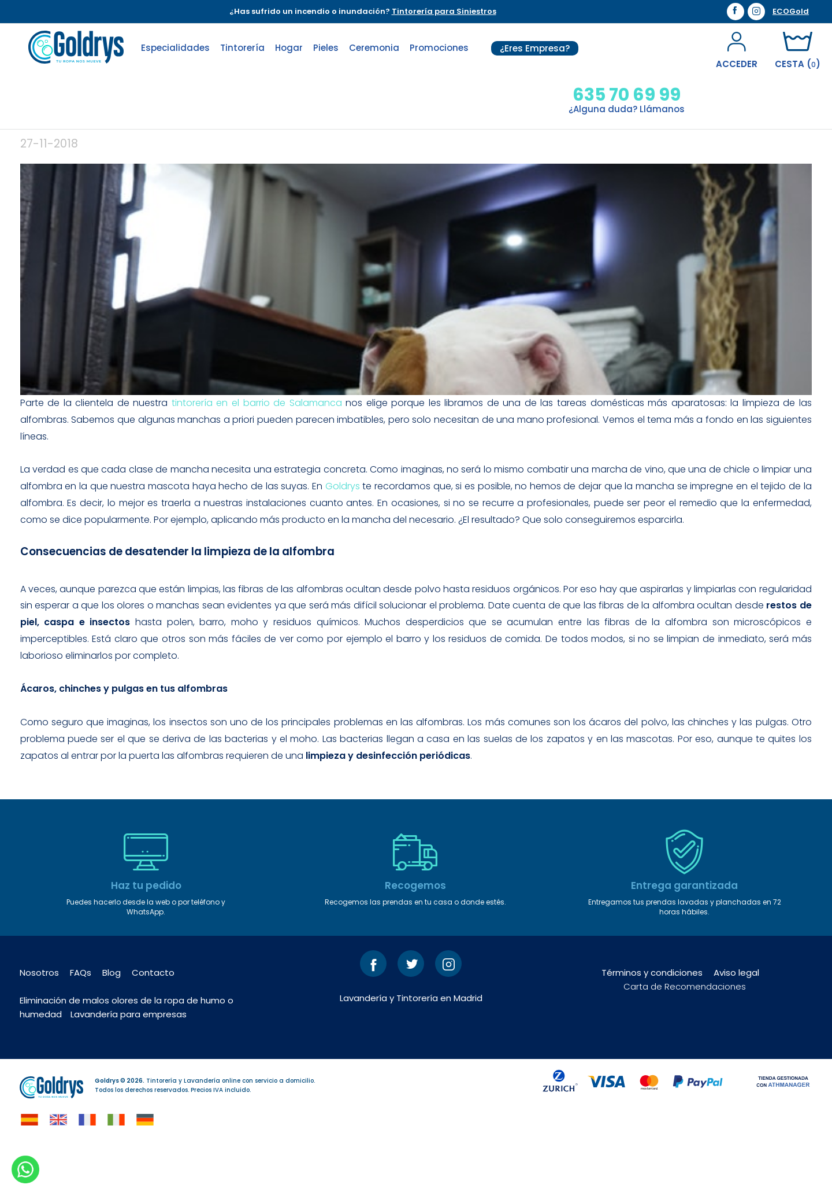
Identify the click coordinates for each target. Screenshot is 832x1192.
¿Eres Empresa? (535, 48)
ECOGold (790, 11)
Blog (111, 1018)
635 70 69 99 (627, 95)
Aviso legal (736, 1018)
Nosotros (39, 1018)
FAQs (80, 1018)
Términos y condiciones (652, 1018)
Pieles (326, 48)
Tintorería (242, 48)
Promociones (439, 48)
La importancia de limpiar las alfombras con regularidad (351, 157)
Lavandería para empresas (128, 1059)
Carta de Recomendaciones (684, 1031)
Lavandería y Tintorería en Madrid (411, 1043)
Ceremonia (374, 48)
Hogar (289, 48)
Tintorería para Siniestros (444, 11)
